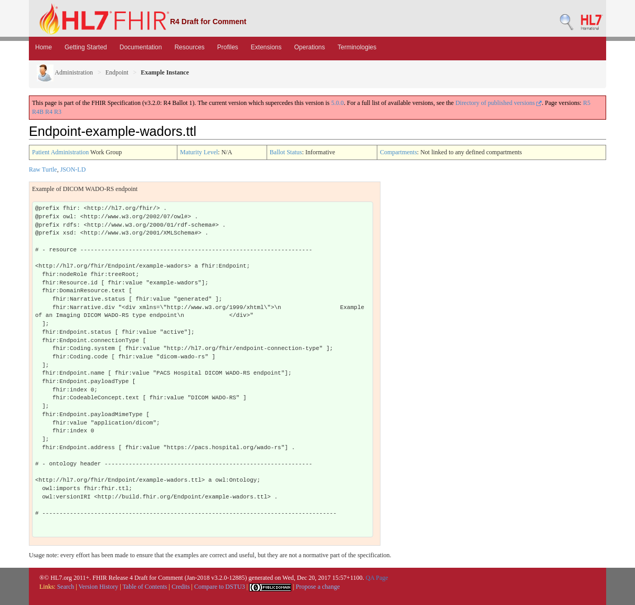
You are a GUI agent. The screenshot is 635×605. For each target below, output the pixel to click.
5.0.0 (337, 103)
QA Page (377, 577)
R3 (57, 111)
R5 (586, 103)
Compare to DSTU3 (219, 586)
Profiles (227, 47)
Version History (99, 586)
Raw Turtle (43, 169)
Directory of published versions (499, 103)
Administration (65, 72)
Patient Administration (60, 152)
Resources (189, 47)
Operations (309, 47)
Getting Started (86, 47)
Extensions (266, 47)
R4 (48, 111)
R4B (38, 111)
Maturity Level (199, 152)
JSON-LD (73, 169)
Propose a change (317, 586)
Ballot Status (286, 152)
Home (43, 47)
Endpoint (117, 72)
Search (66, 586)
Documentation (141, 47)
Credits (181, 586)
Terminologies (356, 47)
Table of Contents (144, 586)
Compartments (398, 152)
